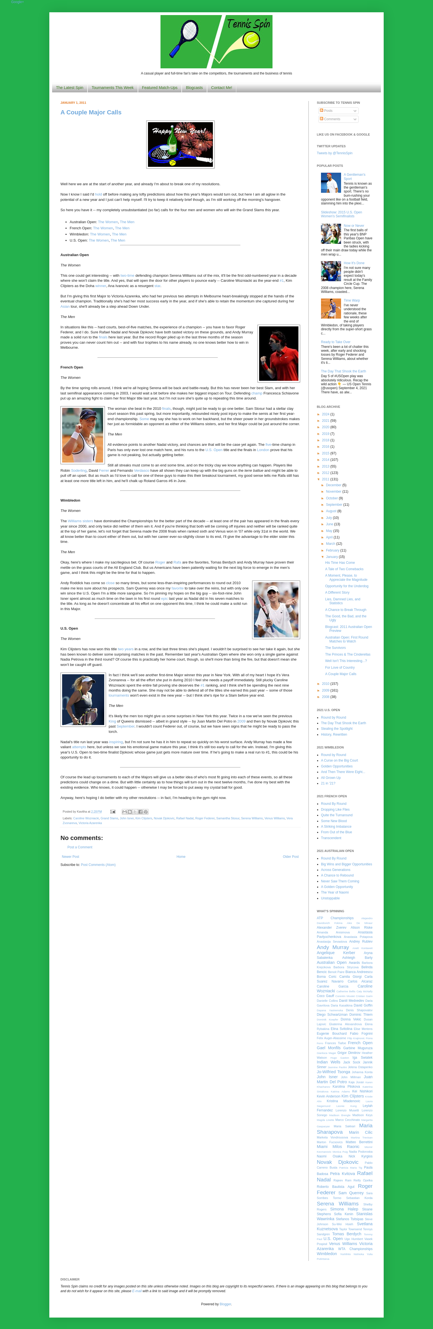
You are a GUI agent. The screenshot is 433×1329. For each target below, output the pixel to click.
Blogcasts (194, 87)
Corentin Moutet (345, 996)
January (332, 557)
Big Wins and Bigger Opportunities (346, 864)
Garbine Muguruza (358, 1048)
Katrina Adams (340, 1091)
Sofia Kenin (343, 1214)
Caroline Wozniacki (86, 818)
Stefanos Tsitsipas (349, 1219)
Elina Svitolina (341, 1029)
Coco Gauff (325, 996)
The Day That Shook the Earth (343, 371)
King (112, 721)
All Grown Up (331, 778)
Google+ (17, 2)
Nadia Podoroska (361, 1151)
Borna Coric (327, 977)
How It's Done (354, 263)
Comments (330, 119)
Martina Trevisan (362, 1137)
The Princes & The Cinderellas (348, 654)
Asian (65, 306)
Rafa (177, 562)
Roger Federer (205, 818)
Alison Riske (362, 928)
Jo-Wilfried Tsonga (333, 1072)
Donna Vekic (351, 1019)
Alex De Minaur (360, 922)
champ (256, 393)
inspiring (116, 742)
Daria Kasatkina (341, 1005)
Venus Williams (274, 818)
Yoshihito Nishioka (352, 1254)
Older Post (291, 857)
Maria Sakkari (344, 1126)
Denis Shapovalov (359, 1010)
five (268, 444)
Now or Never (354, 226)
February (333, 550)
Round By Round (333, 804)
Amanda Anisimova (333, 932)
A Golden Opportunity (337, 887)
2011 (326, 479)
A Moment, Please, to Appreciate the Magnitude (346, 577)
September (126, 726)
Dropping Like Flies (335, 810)
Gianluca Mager (326, 1052)
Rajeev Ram (342, 1180)
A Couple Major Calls (90, 112)
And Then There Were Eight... (343, 772)
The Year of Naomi (335, 892)
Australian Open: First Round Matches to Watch (346, 639)
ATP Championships (335, 918)
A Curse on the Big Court (339, 760)
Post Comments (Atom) (98, 865)
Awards (354, 963)
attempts (79, 747)
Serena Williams (252, 818)
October (332, 498)
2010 (326, 684)
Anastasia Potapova (358, 936)
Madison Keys (362, 1115)
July (329, 518)
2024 (326, 414)
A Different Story (337, 592)
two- (124, 275)
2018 (326, 440)
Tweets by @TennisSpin (334, 153)
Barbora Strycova (346, 967)
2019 (326, 434)
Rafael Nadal (184, 818)
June (330, 524)
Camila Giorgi (350, 977)
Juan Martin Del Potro (345, 1079)
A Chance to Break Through (345, 610)
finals (103, 337)
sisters (87, 521)
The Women (108, 222)
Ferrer (104, 470)
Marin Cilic (361, 1132)
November (334, 491)
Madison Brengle (340, 1115)
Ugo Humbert (353, 1239)
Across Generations (335, 870)
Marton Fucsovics (330, 1142)
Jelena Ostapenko (360, 1067)
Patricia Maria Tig (350, 1167)
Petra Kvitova (342, 1173)
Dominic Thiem (361, 1015)
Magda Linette (325, 1119)
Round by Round (333, 717)
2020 (326, 427)
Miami (322, 1146)
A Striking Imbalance (336, 827)
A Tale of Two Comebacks (344, 569)
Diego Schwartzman (332, 1015)
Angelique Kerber (336, 952)
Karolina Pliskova (346, 1087)
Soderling (79, 470)
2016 (326, 447)
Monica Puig (340, 1151)
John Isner (127, 818)
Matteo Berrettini (359, 1142)
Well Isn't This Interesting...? (346, 661)
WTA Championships (355, 1249)
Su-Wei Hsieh (342, 1224)
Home (181, 857)
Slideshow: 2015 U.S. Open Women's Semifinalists (341, 214)
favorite (178, 588)
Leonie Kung (346, 1106)
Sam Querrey (351, 1193)
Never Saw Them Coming (340, 881)
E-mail (137, 1291)
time (130, 275)
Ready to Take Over (336, 342)
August (331, 511)
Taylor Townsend (350, 1229)
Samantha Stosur (227, 818)
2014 (326, 460)
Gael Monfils (329, 1048)
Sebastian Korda (359, 1198)
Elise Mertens (363, 1029)
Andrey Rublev (361, 941)
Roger (160, 562)
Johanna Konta (362, 1072)
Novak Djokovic (164, 818)
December (334, 485)
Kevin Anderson (328, 1096)
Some (144, 419)
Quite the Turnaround (336, 815)
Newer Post (70, 857)
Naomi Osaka (329, 1156)
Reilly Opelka (363, 1180)
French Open (360, 1043)
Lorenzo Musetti (347, 1110)
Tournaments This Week (112, 87)
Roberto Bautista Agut (335, 1187)
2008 (326, 697)
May (329, 531)
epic (164, 598)
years (129, 649)
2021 (326, 421)
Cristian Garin (364, 996)
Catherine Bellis (345, 991)
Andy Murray (333, 947)
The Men (127, 222)
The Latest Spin (69, 87)
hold (98, 194)
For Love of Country (340, 668)
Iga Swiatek (362, 1058)
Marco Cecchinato (347, 1119)
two (121, 649)
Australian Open (332, 962)
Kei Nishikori (362, 1091)
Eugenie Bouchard (332, 1034)
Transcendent (331, 838)
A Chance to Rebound (337, 875)
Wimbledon (327, 1253)
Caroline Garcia (332, 986)
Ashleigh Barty (357, 958)
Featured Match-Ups (160, 87)
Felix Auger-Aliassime (331, 1038)
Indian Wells (328, 1062)
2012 (326, 473)
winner (100, 286)
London (263, 450)
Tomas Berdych (346, 1234)
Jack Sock (351, 1062)
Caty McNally (364, 991)
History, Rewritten (334, 734)
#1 (282, 280)
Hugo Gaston (339, 1057)
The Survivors (335, 648)
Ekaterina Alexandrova (345, 1024)
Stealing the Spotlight (336, 729)
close (110, 583)
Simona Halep (344, 1209)
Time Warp (352, 300)
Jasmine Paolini (337, 1067)
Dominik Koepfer (327, 1019)
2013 (326, 466)
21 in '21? (328, 783)
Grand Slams (109, 818)
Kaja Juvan (356, 1082)
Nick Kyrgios (361, 1156)
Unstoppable (330, 898)
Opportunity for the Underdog (346, 586)
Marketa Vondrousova (332, 1137)
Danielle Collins (327, 1000)
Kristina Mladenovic (343, 1101)
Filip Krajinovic (356, 1038)
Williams (75, 521)
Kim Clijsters (143, 818)
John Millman (351, 1077)
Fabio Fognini (361, 1034)
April (330, 537)
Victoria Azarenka (90, 823)
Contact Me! (221, 87)
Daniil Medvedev (351, 1001)
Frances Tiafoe (335, 1043)
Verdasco (141, 470)
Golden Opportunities (336, 766)
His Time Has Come (340, 563)
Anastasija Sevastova (332, 941)
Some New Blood (334, 821)
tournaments (119, 695)
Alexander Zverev (331, 928)
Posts (326, 111)
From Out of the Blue (336, 832)
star (157, 286)
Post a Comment (79, 847)
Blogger (225, 1304)
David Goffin (363, 1005)
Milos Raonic (346, 1146)
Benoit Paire (336, 972)
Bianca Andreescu (359, 972)
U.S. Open (214, 450)
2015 (326, 453)
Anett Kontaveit (362, 948)
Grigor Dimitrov (348, 1053)
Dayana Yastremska (330, 1010)
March (331, 544)
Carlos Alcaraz (360, 981)
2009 (241, 721)
